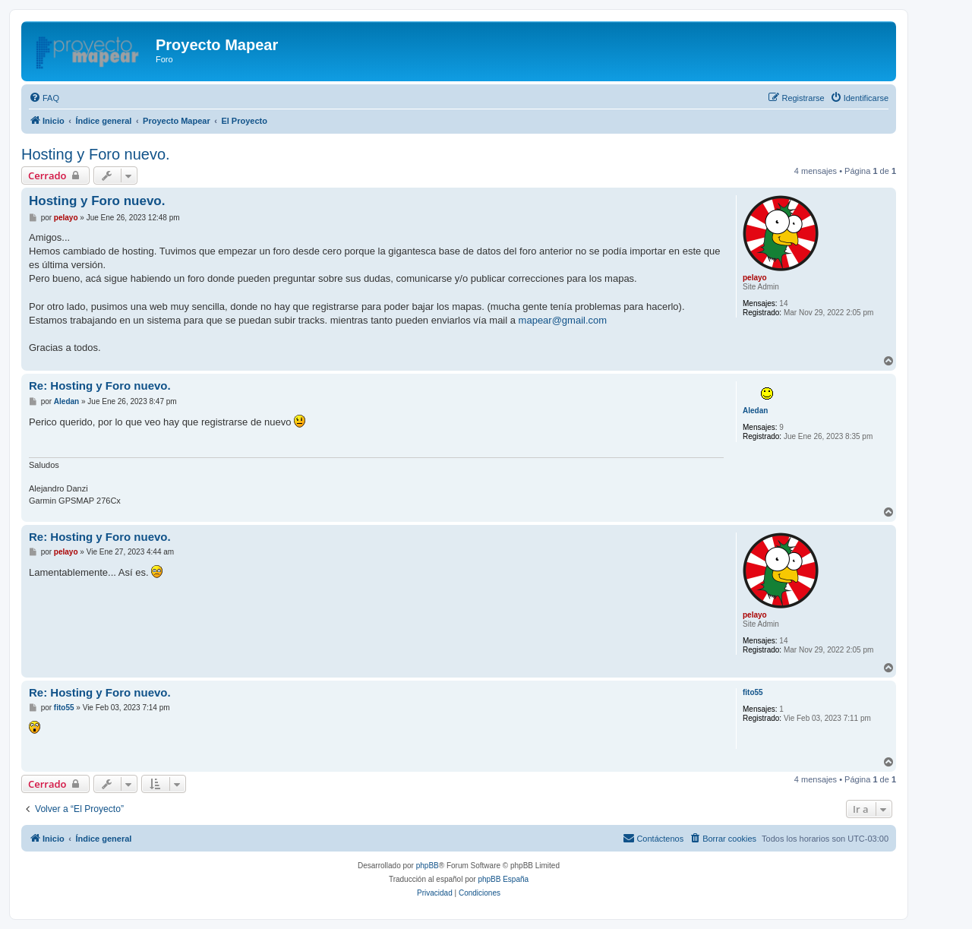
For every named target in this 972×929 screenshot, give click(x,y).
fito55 (753, 692)
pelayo (755, 277)
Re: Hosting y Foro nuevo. (100, 385)
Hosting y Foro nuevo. (95, 154)
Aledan (755, 410)
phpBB (427, 865)
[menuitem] (44, 98)
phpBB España (503, 879)
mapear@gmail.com (563, 320)
